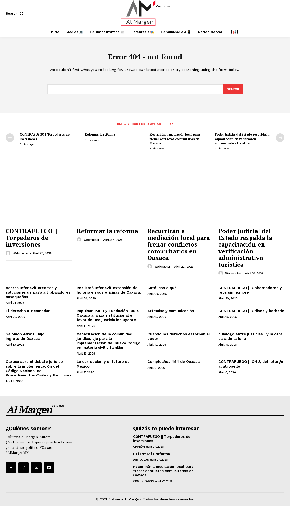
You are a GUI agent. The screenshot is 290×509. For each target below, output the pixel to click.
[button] (15, 13)
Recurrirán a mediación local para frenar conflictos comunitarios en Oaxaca (175, 141)
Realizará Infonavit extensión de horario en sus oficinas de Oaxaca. (109, 293)
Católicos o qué (162, 291)
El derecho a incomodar (28, 314)
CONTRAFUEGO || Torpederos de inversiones (44, 139)
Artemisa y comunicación (170, 314)
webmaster (21, 256)
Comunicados (143, 484)
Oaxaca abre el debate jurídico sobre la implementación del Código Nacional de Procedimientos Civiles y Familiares (39, 372)
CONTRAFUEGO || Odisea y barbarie (251, 314)
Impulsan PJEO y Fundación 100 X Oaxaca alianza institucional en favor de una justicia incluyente (108, 318)
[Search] (233, 92)
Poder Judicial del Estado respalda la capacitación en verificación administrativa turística (242, 141)
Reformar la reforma (100, 137)
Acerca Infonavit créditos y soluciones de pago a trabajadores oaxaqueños (38, 295)
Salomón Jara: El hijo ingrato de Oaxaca (25, 339)
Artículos (141, 462)
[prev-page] (10, 141)
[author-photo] (9, 256)
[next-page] (280, 141)
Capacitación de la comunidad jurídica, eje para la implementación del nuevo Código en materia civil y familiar (108, 344)
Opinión (139, 449)
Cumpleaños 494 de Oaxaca (173, 365)
